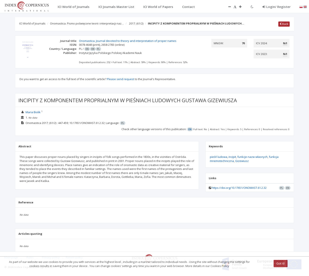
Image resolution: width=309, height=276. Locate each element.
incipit (232, 157)
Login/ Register (276, 7)
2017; (136, 23)
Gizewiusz (242, 161)
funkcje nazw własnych (252, 157)
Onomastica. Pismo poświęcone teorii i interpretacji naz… (87, 23)
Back (284, 24)
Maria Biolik (33, 112)
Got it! (280, 263)
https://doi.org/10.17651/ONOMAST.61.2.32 (239, 188)
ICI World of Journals (32, 23)
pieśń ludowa (218, 157)
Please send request (120, 79)
